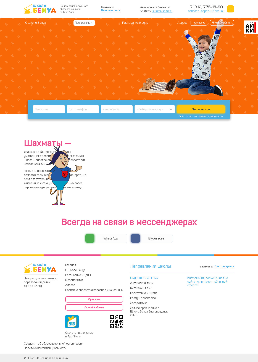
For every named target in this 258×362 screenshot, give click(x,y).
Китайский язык (140, 288)
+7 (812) (205, 7)
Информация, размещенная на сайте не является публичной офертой (207, 281)
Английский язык (141, 283)
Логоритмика (139, 303)
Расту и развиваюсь (143, 298)
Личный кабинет (222, 22)
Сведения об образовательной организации (53, 343)
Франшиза (199, 22)
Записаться (201, 109)
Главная (70, 265)
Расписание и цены (135, 22)
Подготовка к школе (143, 293)
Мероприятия (74, 280)
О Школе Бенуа (35, 22)
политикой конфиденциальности (208, 116)
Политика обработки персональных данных (94, 290)
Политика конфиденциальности (45, 348)
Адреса (182, 22)
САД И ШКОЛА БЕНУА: (144, 278)
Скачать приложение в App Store (79, 334)
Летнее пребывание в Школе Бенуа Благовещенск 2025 (149, 311)
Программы (82, 22)
